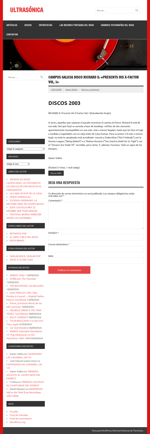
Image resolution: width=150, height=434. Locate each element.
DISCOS (28, 25)
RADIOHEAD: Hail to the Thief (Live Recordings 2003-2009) (24, 392)
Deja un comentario (90, 89)
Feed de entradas (19, 414)
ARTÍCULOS (11, 25)
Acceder (14, 411)
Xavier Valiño (71, 89)
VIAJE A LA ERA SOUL (21, 259)
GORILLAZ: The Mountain (23, 278)
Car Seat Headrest (19, 327)
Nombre (53, 232)
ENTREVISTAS (45, 25)
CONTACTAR (12, 34)
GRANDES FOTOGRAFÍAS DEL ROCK (117, 25)
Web (50, 256)
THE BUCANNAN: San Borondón (27, 285)
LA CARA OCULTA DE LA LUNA (26, 193)
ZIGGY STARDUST (19, 317)
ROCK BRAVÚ (17, 240)
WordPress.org (17, 421)
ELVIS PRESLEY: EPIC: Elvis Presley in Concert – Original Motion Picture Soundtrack (25, 296)
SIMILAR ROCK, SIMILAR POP (25, 256)
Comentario (55, 200)
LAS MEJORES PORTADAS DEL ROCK (76, 25)
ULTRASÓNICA (26, 10)
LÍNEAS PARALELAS (20, 196)
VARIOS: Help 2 (18, 275)
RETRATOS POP (18, 233)
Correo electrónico (58, 244)
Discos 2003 (56, 173)
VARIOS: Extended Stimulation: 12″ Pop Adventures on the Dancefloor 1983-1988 (24, 335)
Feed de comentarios (21, 418)
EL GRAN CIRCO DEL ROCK (24, 236)
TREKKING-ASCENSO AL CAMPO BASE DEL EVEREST (23, 375)
